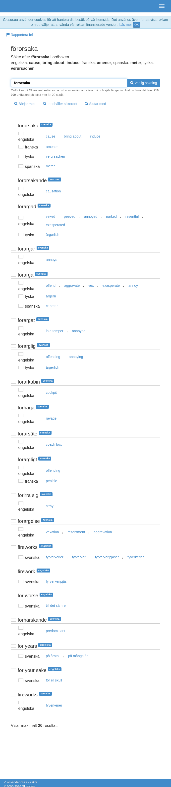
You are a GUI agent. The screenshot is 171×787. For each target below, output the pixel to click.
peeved (69, 216)
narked (111, 216)
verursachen (55, 156)
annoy (133, 285)
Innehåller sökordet (60, 104)
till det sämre (55, 606)
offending (53, 357)
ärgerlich (52, 235)
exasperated (55, 225)
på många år (78, 656)
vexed (50, 216)
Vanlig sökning (143, 83)
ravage (51, 418)
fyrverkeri (79, 557)
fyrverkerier (54, 557)
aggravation (103, 532)
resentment (76, 532)
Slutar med (95, 104)
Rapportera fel (19, 35)
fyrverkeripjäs (56, 581)
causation (53, 191)
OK (136, 25)
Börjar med (25, 104)
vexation (52, 532)
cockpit (51, 392)
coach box (54, 444)
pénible (51, 481)
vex (91, 285)
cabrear (51, 306)
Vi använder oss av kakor (20, 782)
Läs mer (125, 25)
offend (51, 285)
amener (51, 147)
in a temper (54, 331)
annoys (51, 260)
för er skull (54, 680)
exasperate (111, 285)
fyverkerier (135, 557)
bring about (72, 136)
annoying (76, 357)
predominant (55, 631)
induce (95, 136)
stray (49, 506)
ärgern (51, 296)
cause (50, 136)
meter (50, 166)
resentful (132, 216)
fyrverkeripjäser (107, 557)
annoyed (90, 216)
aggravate (72, 285)
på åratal (52, 656)
